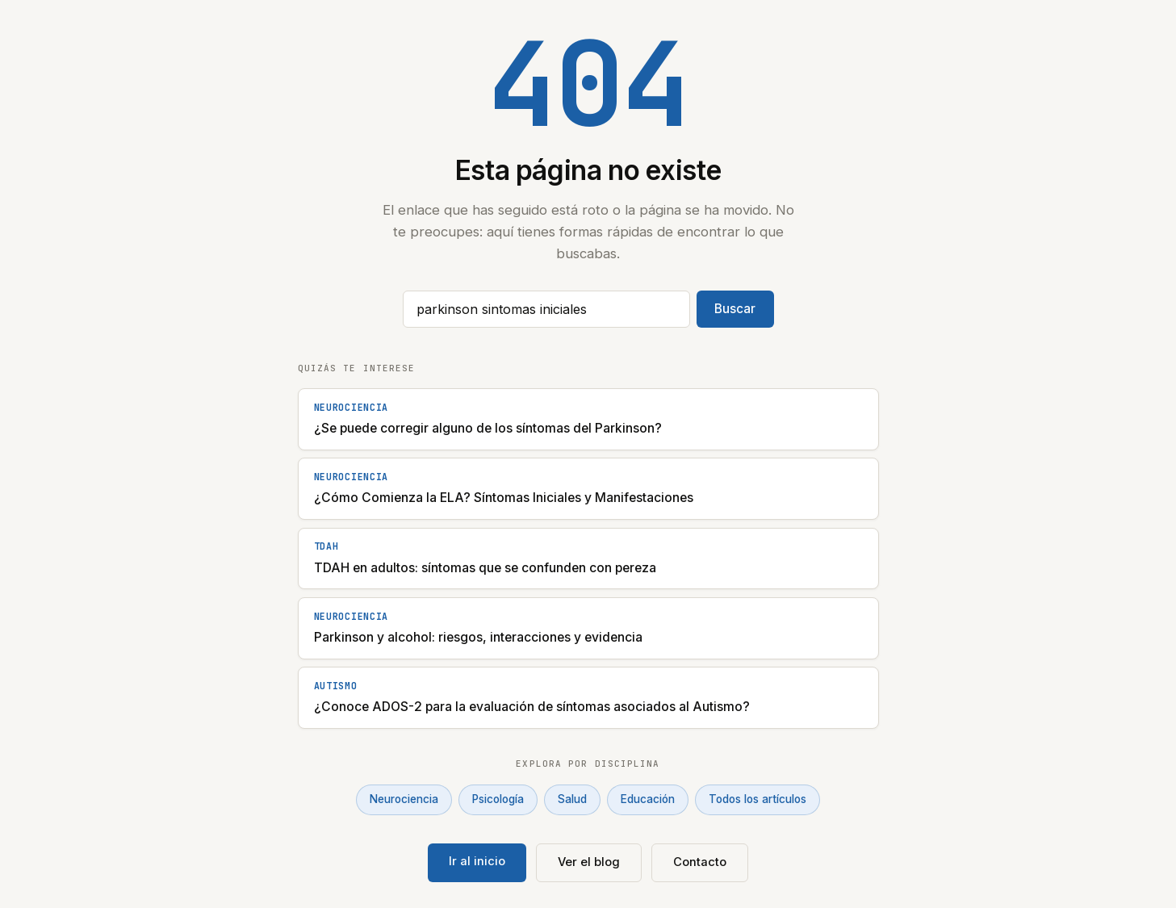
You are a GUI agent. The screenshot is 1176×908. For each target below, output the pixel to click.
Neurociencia (404, 799)
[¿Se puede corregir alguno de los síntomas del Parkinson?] (588, 419)
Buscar (734, 308)
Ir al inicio (477, 861)
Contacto (699, 862)
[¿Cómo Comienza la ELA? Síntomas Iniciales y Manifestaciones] (588, 489)
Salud (572, 799)
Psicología (498, 799)
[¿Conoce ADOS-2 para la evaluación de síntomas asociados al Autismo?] (588, 698)
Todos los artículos (757, 799)
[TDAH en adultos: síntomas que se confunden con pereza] (588, 559)
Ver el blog (589, 862)
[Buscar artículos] (546, 309)
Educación (648, 799)
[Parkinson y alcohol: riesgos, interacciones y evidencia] (588, 628)
